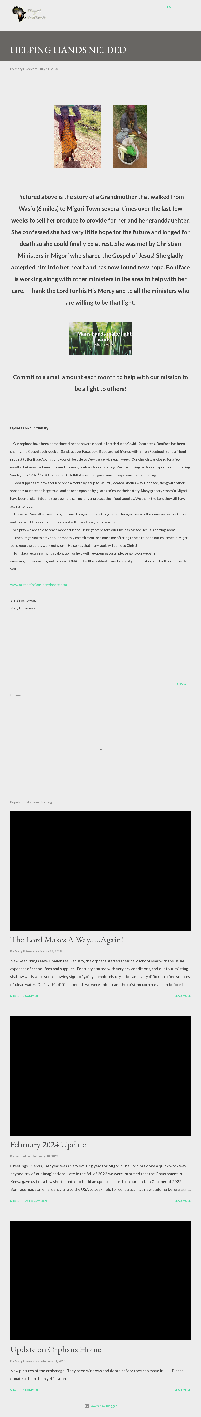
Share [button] (181, 683)
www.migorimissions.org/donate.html (39, 584)
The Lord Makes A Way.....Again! (66, 939)
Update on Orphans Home (55, 1349)
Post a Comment (36, 1200)
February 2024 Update (48, 1144)
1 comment (31, 995)
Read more (183, 995)
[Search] (171, 7)
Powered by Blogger (100, 1406)
